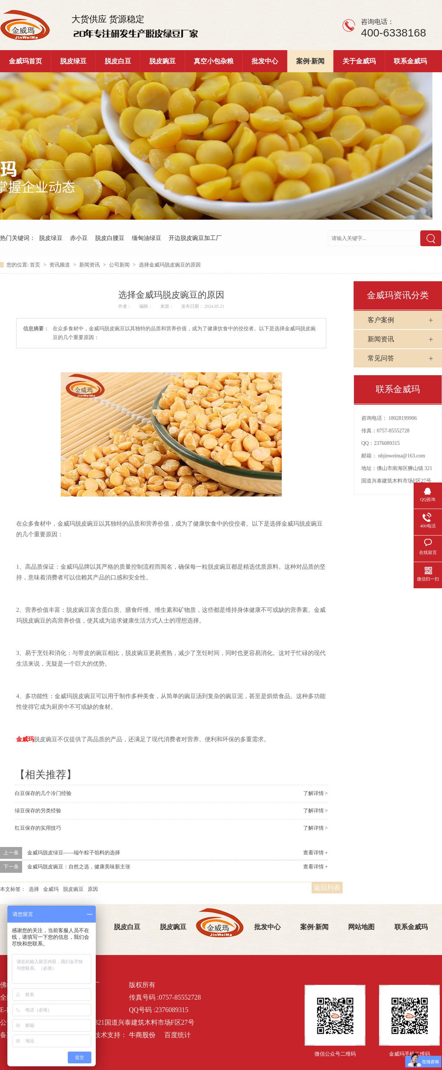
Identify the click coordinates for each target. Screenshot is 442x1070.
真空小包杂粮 (214, 61)
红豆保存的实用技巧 (38, 828)
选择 (34, 889)
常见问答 (381, 358)
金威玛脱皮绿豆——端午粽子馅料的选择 (73, 852)
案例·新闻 (310, 61)
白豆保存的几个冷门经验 (43, 793)
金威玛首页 (25, 61)
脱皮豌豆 (162, 61)
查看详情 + (315, 852)
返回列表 (327, 887)
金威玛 (51, 889)
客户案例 (381, 320)
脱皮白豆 (118, 61)
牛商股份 (142, 1035)
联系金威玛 (410, 61)
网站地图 (361, 927)
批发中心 (265, 61)
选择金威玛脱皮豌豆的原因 (170, 265)
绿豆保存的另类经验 (38, 810)
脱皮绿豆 (73, 61)
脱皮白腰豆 (109, 238)
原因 (93, 889)
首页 (36, 265)
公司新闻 (120, 265)
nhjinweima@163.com (401, 456)
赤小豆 (79, 238)
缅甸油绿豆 (146, 238)
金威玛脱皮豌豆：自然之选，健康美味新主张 (78, 866)
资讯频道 (60, 265)
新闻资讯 (90, 265)
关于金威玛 (359, 61)
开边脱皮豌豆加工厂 (195, 238)
